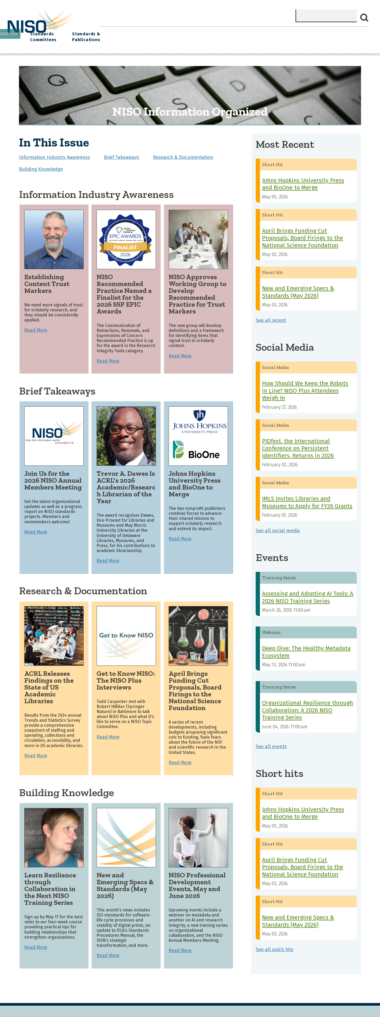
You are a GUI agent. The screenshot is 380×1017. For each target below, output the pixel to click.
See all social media (278, 527)
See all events (271, 743)
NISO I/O (253, 31)
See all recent (271, 317)
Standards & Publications (337, 34)
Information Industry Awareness (54, 153)
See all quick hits (274, 946)
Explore (201, 31)
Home (110, 31)
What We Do (139, 31)
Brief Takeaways (121, 153)
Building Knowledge (41, 165)
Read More (35, 327)
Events (226, 31)
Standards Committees (286, 34)
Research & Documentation (183, 153)
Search (364, 17)
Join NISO (172, 31)
